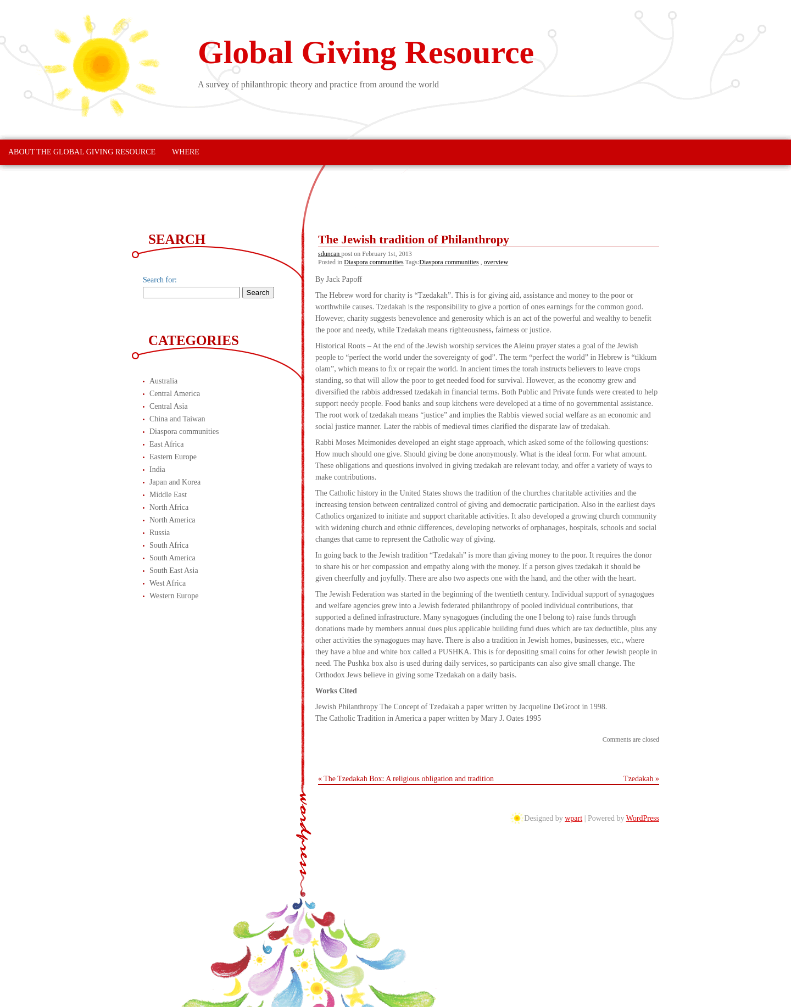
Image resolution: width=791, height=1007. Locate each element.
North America (172, 520)
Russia (159, 532)
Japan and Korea (174, 482)
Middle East (168, 495)
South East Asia (173, 570)
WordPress (642, 818)
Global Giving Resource (366, 52)
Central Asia (168, 406)
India (157, 469)
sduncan (329, 254)
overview (496, 262)
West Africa (167, 583)
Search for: (160, 280)
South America (172, 558)
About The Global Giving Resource (81, 152)
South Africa (168, 545)
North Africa (168, 507)
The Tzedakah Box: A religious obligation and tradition (409, 779)
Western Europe (173, 596)
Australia (163, 381)
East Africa (166, 444)
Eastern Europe (173, 457)
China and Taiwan (177, 419)
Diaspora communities (373, 262)
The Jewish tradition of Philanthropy (413, 239)
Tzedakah (638, 779)
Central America (174, 394)
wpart (573, 818)
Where (185, 152)
